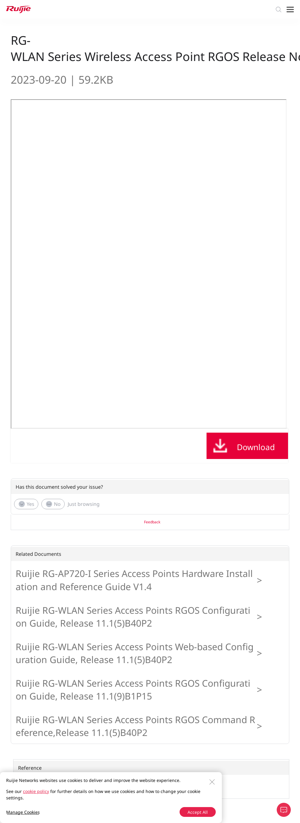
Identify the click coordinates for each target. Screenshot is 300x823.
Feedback (152, 522)
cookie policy (36, 791)
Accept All (198, 812)
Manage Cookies (23, 812)
